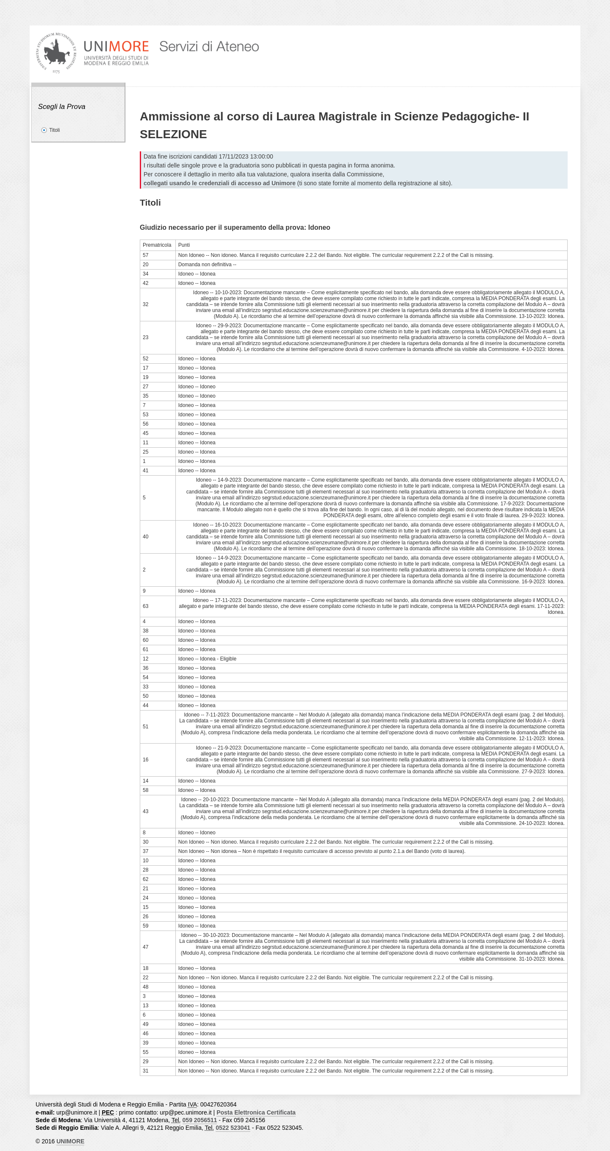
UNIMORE (70, 1141)
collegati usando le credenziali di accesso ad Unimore (220, 183)
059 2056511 (200, 1120)
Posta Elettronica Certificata (256, 1112)
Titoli (54, 130)
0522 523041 (233, 1127)
